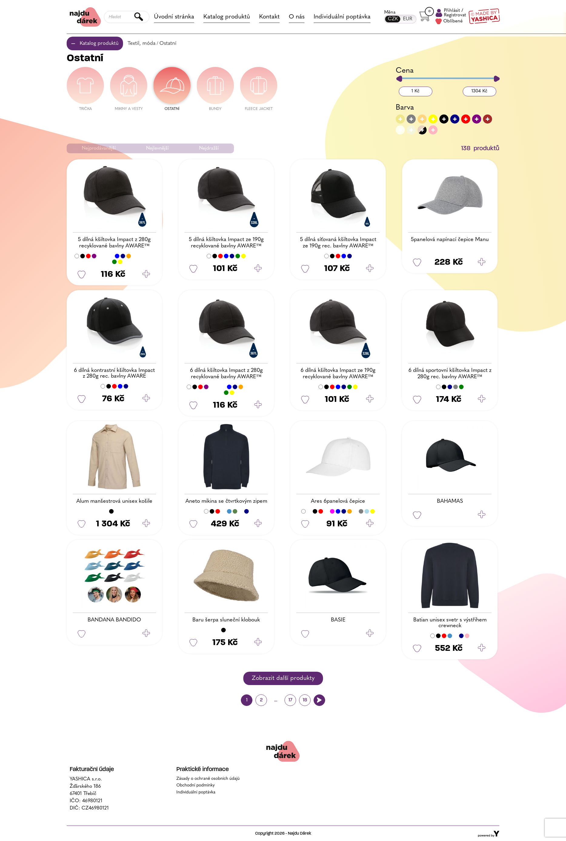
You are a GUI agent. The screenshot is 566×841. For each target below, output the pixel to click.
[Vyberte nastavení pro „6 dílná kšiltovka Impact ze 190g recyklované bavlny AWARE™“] (370, 399)
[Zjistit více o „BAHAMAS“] (481, 515)
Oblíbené (449, 21)
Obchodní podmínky (195, 785)
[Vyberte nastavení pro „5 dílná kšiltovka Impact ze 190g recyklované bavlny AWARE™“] (258, 268)
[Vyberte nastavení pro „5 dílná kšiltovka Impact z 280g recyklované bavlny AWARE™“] (146, 274)
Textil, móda (141, 43)
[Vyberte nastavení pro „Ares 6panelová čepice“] (370, 524)
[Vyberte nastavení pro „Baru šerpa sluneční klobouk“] (258, 642)
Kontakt (269, 17)
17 (290, 700)
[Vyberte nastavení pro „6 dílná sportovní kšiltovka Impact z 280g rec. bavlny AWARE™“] (481, 399)
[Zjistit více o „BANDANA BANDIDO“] (146, 634)
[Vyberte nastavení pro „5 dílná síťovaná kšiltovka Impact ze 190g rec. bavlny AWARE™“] (370, 268)
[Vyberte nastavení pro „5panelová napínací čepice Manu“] (481, 262)
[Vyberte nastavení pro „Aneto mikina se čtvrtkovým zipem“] (258, 524)
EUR (407, 19)
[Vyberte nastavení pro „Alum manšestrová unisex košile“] (146, 524)
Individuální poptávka (342, 17)
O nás (297, 17)
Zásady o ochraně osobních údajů (208, 778)
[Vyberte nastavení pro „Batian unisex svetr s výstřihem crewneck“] (481, 648)
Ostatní (167, 43)
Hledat (138, 17)
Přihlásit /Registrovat (450, 13)
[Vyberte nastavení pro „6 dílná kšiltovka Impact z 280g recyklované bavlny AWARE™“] (258, 405)
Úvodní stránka (174, 17)
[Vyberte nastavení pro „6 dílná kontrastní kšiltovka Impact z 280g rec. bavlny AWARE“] (146, 399)
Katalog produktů (226, 17)
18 (305, 700)
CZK (393, 19)
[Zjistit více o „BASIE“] (370, 634)
